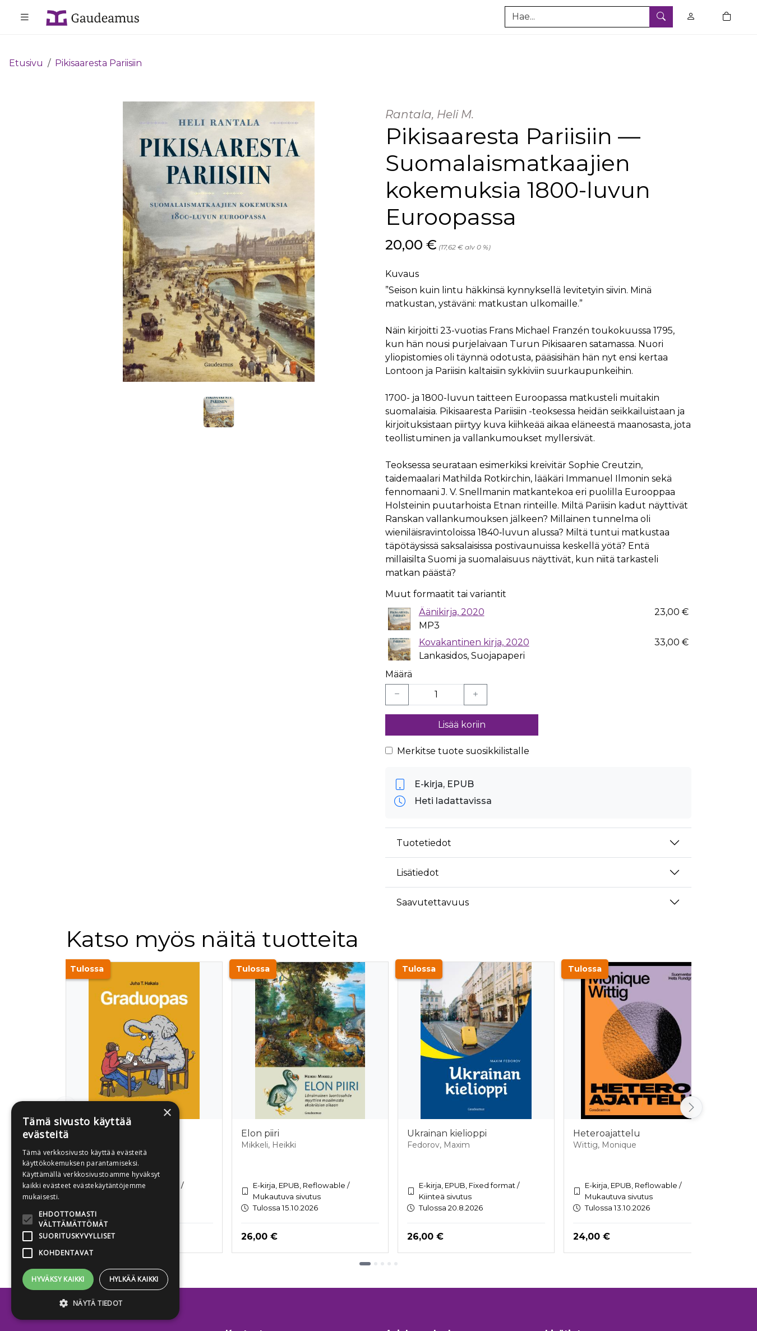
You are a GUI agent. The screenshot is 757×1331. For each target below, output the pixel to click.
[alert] (95, 1210)
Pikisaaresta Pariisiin (98, 46)
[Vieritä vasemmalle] (65, 1091)
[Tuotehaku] (589, 16)
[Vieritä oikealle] (691, 1091)
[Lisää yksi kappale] (475, 678)
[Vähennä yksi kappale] (397, 678)
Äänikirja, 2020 (451, 595)
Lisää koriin (462, 708)
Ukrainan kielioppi (447, 1117)
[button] (95, 1303)
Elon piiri (260, 1117)
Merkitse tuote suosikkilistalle (463, 734)
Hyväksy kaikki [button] (58, 1279)
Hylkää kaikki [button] (134, 1279)
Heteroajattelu (606, 1117)
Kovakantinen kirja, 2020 (474, 625)
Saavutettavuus (432, 885)
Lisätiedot (417, 856)
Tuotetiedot (423, 826)
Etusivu (26, 46)
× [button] (167, 1113)
